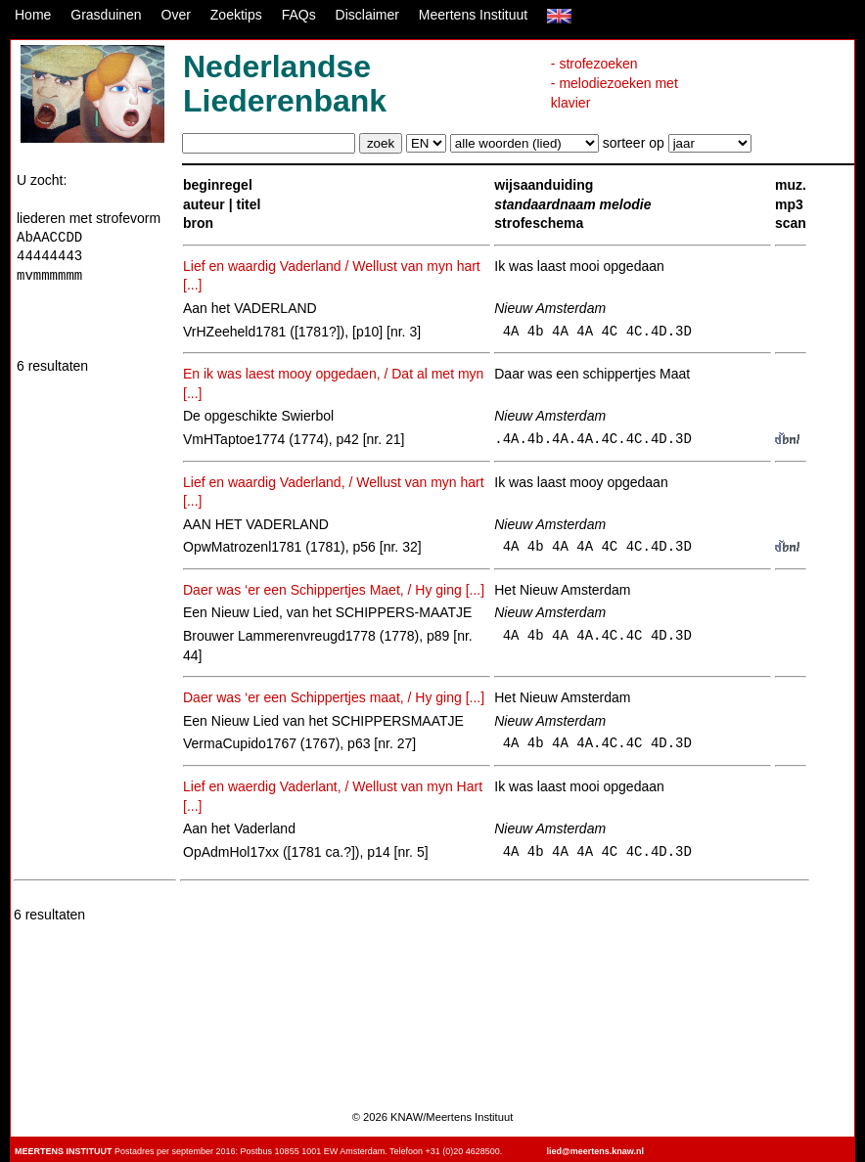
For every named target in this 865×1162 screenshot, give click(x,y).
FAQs (299, 14)
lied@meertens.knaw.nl (595, 1151)
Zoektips (236, 14)
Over (176, 14)
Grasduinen (105, 14)
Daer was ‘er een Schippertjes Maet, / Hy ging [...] (333, 590)
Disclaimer (367, 14)
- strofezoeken (594, 63)
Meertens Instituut (473, 14)
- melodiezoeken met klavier (614, 93)
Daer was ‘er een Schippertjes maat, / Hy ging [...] (333, 697)
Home (33, 14)
